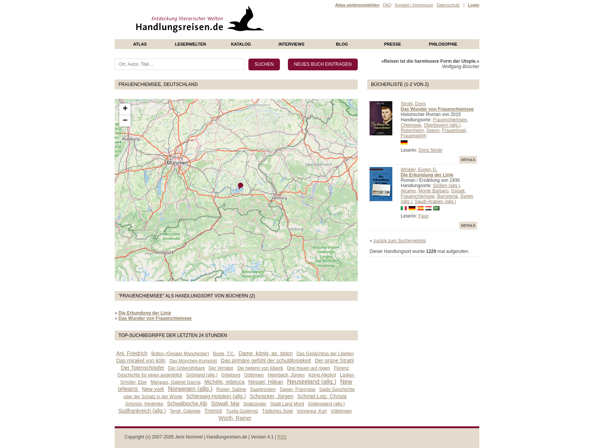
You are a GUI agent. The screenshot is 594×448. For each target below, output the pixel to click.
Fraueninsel (454, 130)
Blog (342, 44)
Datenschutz (448, 5)
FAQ (387, 5)
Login (473, 5)
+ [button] (125, 109)
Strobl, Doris (413, 103)
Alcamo (408, 191)
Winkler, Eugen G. (419, 169)
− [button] (125, 121)
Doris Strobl (430, 150)
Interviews (291, 44)
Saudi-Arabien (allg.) (435, 201)
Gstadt (457, 191)
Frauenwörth (413, 135)
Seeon (432, 130)
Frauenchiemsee (450, 119)
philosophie (443, 44)
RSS (282, 437)
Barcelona (447, 196)
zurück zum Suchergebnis (399, 240)
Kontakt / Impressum (414, 5)
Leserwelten (190, 44)
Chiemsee (411, 125)
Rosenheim (412, 130)
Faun (424, 216)
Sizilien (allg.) (446, 185)
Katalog (241, 44)
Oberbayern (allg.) (442, 125)
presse (392, 44)
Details (468, 160)
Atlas (140, 44)
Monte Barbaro (434, 191)
